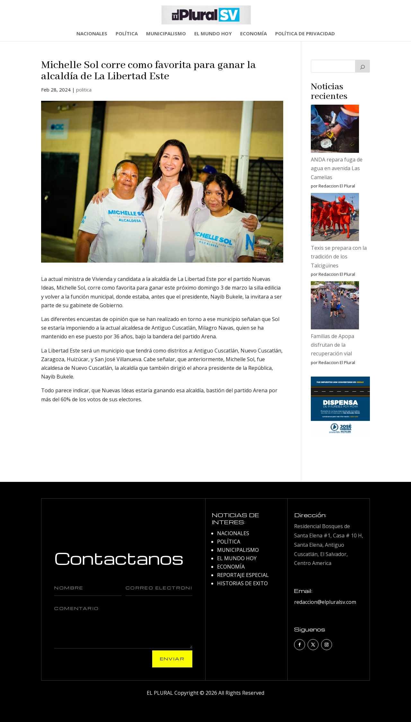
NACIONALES (91, 34)
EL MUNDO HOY (213, 34)
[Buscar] (362, 66)
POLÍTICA (127, 34)
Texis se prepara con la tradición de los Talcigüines (339, 256)
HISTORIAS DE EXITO (242, 583)
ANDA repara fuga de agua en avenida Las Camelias (337, 168)
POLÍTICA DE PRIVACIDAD (305, 34)
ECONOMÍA (253, 34)
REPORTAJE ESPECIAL (243, 574)
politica (84, 89)
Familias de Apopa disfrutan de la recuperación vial (332, 345)
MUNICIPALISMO (166, 34)
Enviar (172, 658)
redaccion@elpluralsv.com (325, 601)
